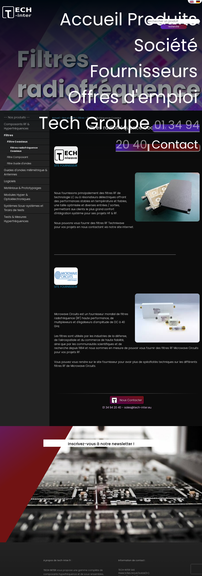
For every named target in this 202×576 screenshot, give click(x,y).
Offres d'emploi (142, 80)
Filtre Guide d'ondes (19, 163)
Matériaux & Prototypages (22, 188)
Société (168, 43)
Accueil (97, 18)
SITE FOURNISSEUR (65, 165)
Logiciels (10, 181)
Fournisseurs (96, 68)
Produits (164, 18)
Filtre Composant (17, 157)
